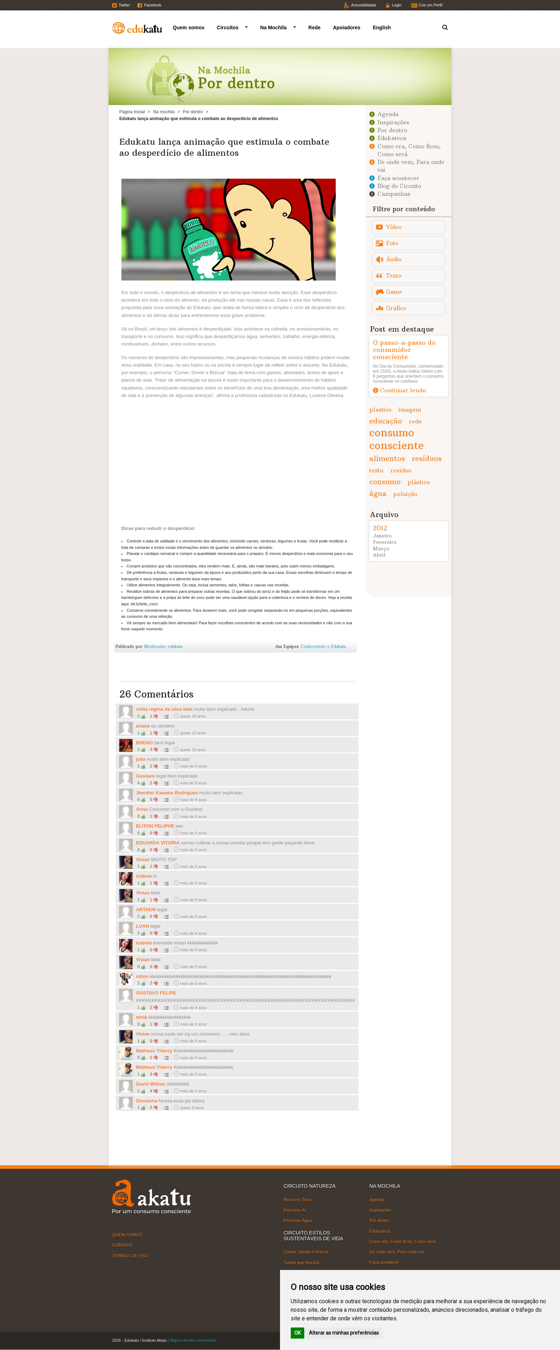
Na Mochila (273, 27)
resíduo (400, 470)
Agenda (388, 114)
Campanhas (394, 193)
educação (385, 420)
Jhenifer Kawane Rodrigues (167, 792)
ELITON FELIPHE (155, 826)
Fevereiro (384, 542)
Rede (314, 27)
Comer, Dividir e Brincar (306, 1252)
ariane (143, 726)
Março (381, 548)
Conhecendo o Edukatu (323, 646)
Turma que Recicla (301, 1262)
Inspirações (393, 122)
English (382, 27)
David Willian (150, 1084)
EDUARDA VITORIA (158, 842)
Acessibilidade (363, 5)
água (377, 493)
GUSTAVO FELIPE (156, 993)
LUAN (142, 926)
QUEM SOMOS (127, 1234)
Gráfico (396, 308)
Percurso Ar (295, 1210)
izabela (144, 876)
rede (415, 421)
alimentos (387, 458)
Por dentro (193, 111)
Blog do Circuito (399, 186)
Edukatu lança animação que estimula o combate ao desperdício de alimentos (224, 147)
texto (376, 470)
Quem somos (189, 27)
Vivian (143, 859)
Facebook (152, 5)
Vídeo (393, 227)
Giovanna (147, 1100)
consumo (385, 481)
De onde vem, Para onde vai (396, 1252)
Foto (392, 243)
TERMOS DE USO (130, 1255)
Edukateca (392, 138)
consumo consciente (396, 439)
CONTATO (122, 1245)
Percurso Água (298, 1220)
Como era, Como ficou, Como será (402, 1241)
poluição (405, 493)
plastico (380, 409)
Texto (393, 275)
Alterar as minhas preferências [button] (344, 1333)
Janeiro (382, 535)
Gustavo (145, 776)
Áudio (393, 259)
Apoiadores (346, 27)
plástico (419, 482)
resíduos (427, 458)
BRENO (144, 742)
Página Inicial (132, 111)
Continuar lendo (403, 390)
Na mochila (164, 111)
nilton (142, 976)
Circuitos (228, 27)
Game (394, 291)
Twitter (124, 5)
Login (396, 5)
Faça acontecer (398, 178)
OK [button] (297, 1333)
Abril (379, 555)
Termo (440, 26)
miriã (142, 1017)
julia (140, 759)
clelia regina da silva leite (164, 709)
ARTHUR (146, 909)
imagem (410, 409)
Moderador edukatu (163, 646)
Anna (142, 809)
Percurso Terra (297, 1199)
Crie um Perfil (430, 5)
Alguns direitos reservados (193, 1340)
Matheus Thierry (155, 1050)
